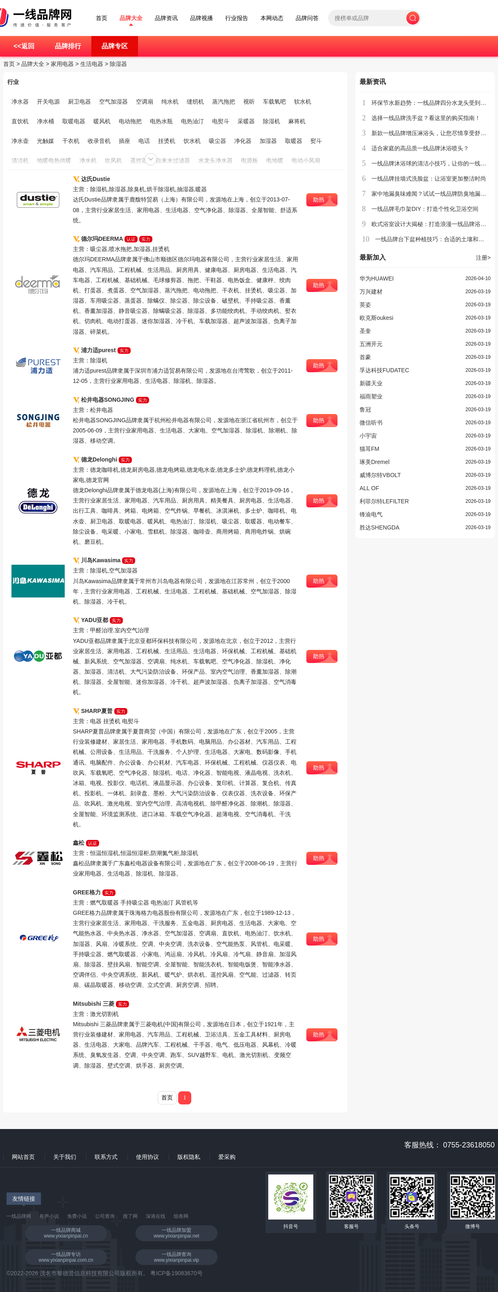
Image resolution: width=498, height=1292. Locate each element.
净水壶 (20, 141)
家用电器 (62, 64)
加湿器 (268, 141)
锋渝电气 (371, 514)
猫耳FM (369, 449)
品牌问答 (307, 18)
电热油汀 (192, 121)
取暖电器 (73, 121)
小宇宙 (368, 435)
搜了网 (130, 1216)
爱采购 (226, 1157)
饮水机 (192, 141)
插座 (124, 141)
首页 (101, 18)
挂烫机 (166, 141)
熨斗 (316, 141)
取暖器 (293, 141)
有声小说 (49, 1216)
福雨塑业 (371, 396)
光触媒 (45, 141)
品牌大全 (131, 18)
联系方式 (106, 1157)
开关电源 (48, 101)
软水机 (302, 101)
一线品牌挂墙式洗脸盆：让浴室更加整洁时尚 (428, 178)
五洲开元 (371, 344)
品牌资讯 (166, 18)
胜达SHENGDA (379, 527)
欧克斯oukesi (376, 318)
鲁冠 (365, 409)
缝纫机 (195, 101)
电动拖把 (130, 121)
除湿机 (271, 121)
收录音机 (99, 141)
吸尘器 (217, 141)
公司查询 (105, 1216)
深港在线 (155, 1216)
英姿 (365, 304)
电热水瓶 (161, 121)
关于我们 (64, 1157)
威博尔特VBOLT (380, 475)
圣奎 (365, 331)
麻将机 (297, 121)
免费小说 (77, 1216)
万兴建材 (371, 291)
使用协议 (147, 1157)
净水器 (20, 101)
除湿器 (118, 64)
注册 (483, 257)
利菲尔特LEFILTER (384, 501)
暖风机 (102, 121)
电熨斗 (220, 121)
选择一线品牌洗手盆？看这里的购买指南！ (425, 118)
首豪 (365, 357)
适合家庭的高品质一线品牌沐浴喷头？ (420, 148)
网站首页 (23, 1157)
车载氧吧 (274, 101)
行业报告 (236, 18)
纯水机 (170, 101)
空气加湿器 (113, 101)
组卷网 (181, 1216)
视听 (249, 101)
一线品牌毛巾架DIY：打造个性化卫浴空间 (424, 209)
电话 (144, 141)
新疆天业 (371, 383)
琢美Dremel (374, 462)
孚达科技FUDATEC (384, 370)
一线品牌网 (19, 1216)
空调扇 (144, 101)
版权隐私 (188, 1157)
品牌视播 (201, 18)
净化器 (242, 141)
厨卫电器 (79, 101)
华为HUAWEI (377, 278)
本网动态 (271, 18)
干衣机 (70, 141)
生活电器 (91, 64)
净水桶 (45, 121)
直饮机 (20, 121)
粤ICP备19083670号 (176, 1273)
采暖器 (246, 121)
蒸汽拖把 (223, 101)
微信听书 (371, 422)
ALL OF (369, 488)
